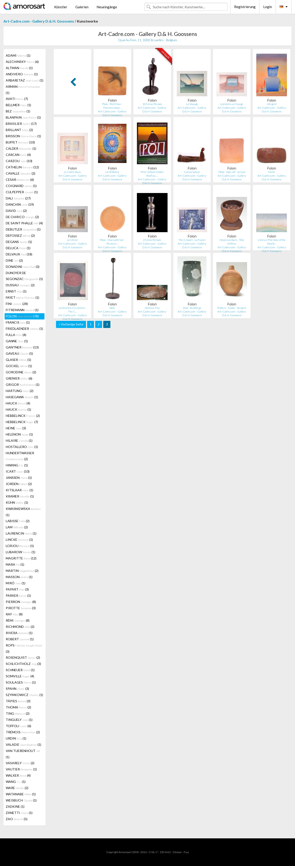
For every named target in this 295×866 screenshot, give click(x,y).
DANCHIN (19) (20, 204)
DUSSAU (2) (20, 285)
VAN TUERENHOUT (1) (23, 754)
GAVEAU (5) (19, 353)
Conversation (192, 172)
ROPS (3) (24, 648)
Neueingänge (107, 7)
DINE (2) (14, 260)
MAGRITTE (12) (21, 558)
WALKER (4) (18, 775)
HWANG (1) (17, 465)
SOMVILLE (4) (20, 676)
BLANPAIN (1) (23, 117)
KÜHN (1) (17, 502)
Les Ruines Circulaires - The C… (72, 309)
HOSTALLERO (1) (22, 447)
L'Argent (272, 104)
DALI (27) (18, 198)
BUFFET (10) (20, 142)
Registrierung (245, 7)
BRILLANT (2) (19, 130)
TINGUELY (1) (19, 720)
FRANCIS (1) (18, 322)
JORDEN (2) (19, 484)
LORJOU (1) (20, 546)
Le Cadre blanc (72, 172)
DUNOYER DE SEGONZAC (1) (24, 276)
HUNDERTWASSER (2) (20, 456)
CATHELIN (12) (22, 167)
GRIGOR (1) (22, 384)
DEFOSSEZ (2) (20, 235)
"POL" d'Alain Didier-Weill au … (152, 173)
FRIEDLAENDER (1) (24, 329)
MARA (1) (15, 564)
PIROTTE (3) (21, 608)
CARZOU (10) (19, 161)
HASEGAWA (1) (22, 397)
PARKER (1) (18, 595)
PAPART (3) (17, 589)
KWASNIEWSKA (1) (23, 512)
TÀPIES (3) (18, 701)
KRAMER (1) (20, 496)
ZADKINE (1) (15, 806)
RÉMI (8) (18, 620)
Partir (271, 172)
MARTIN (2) (22, 571)
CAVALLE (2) (20, 173)
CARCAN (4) (18, 155)
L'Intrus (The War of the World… (272, 241)
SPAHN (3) (17, 688)
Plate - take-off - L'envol (231, 172)
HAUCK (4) (18, 403)
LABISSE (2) (18, 521)
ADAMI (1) (18, 55)
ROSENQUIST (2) (23, 657)
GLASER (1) (18, 360)
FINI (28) (17, 304)
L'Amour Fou (152, 308)
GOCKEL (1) (19, 366)
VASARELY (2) (20, 763)
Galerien (81, 7)
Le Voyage (192, 104)
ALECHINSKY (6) (22, 62)
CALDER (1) (21, 148)
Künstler (60, 7)
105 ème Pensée (152, 104)
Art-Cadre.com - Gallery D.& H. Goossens (38, 21)
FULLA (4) (16, 335)
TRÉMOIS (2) (23, 732)
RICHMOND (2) (20, 627)
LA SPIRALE (112, 172)
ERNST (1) (16, 291)
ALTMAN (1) (19, 68)
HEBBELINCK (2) (23, 416)
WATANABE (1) (21, 794)
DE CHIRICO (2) (22, 217)
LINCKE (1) (19, 539)
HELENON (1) (19, 434)
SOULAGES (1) (21, 682)
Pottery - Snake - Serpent (231, 308)
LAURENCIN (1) (21, 533)
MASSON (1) (19, 577)
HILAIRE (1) (19, 440)
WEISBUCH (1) (21, 800)
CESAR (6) (20, 179)
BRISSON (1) (23, 136)
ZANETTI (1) (19, 813)
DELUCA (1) (18, 248)
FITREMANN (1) (22, 310)
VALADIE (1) (23, 744)
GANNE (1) (17, 341)
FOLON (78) (22, 316)
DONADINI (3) (22, 267)
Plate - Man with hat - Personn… (112, 241)
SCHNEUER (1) (20, 670)
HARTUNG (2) (19, 391)
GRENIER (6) (19, 378)
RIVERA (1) (19, 633)
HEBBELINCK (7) (22, 422)
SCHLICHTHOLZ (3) (23, 664)
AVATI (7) (17, 99)
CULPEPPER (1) (22, 192)
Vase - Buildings (192, 308)
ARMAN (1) (23, 90)
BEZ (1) (18, 111)
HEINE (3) (16, 428)
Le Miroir (72, 240)
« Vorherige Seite (71, 324)
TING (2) (18, 713)
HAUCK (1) (18, 409)
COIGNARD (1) (21, 186)
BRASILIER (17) (21, 124)
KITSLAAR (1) (19, 490)
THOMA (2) (18, 707)
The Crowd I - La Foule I (192, 240)
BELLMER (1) (18, 105)
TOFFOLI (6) (18, 726)
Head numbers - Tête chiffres (232, 241)
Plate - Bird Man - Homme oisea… (112, 105)
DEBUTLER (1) (23, 229)
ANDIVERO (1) (22, 74)
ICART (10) (18, 471)
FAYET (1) (22, 297)
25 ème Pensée (152, 240)
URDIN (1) (16, 738)
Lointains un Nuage (231, 104)
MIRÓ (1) (15, 583)
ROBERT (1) (20, 639)
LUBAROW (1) (20, 552)
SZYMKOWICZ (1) (24, 695)
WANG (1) (16, 782)
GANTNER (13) (22, 347)
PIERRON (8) (21, 602)
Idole (112, 308)
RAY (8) (14, 614)
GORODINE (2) (21, 372)
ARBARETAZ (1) (24, 80)
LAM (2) (17, 527)
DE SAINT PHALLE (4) (24, 223)
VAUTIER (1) (21, 769)
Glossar (177, 852)
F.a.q (186, 852)
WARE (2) (17, 788)
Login (267, 7)
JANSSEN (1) (19, 478)
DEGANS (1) (19, 242)
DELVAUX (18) (19, 254)
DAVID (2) (16, 211)
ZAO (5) (16, 819)
